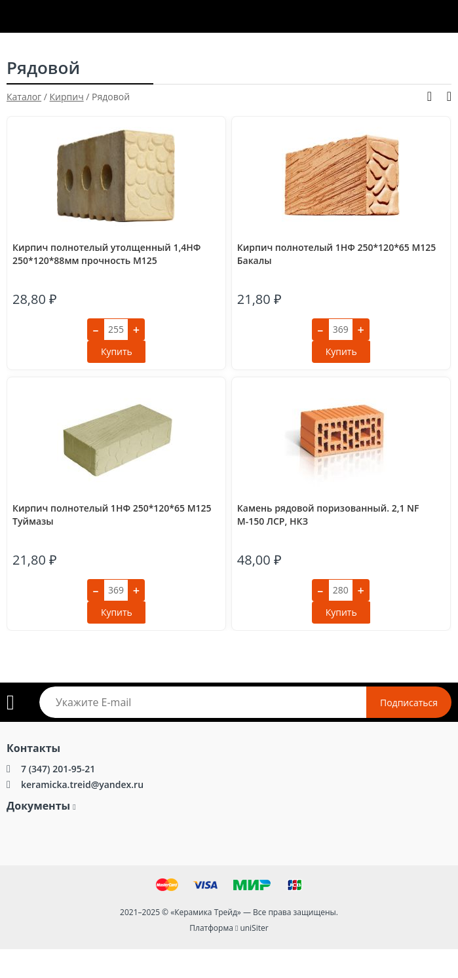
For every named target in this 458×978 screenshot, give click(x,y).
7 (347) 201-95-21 (58, 768)
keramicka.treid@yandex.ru (82, 784)
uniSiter (254, 927)
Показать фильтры (429, 96)
